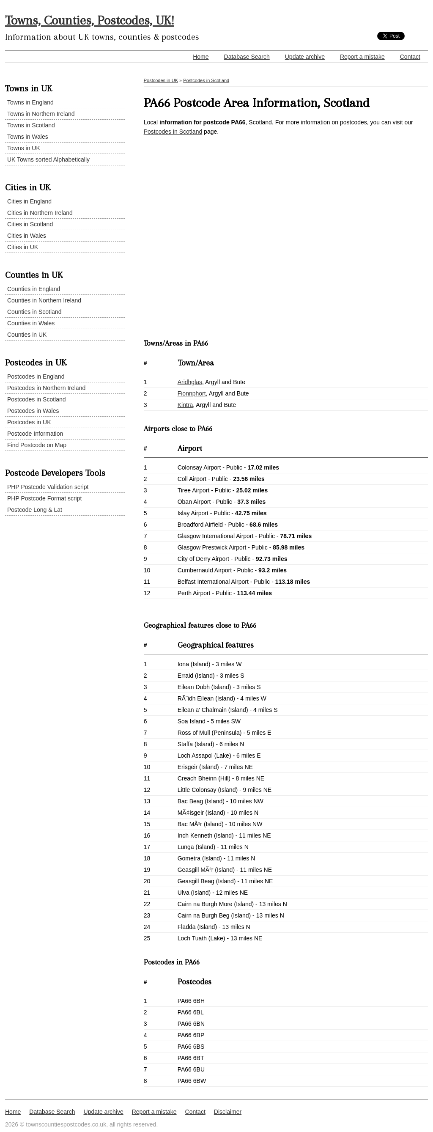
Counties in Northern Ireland (44, 300)
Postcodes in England (35, 376)
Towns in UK (23, 148)
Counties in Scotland (34, 311)
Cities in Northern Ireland (40, 212)
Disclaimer (227, 1111)
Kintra (185, 404)
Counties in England (33, 289)
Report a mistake (362, 56)
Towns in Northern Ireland (41, 113)
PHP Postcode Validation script (47, 487)
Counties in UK (27, 334)
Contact (410, 56)
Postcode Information (35, 433)
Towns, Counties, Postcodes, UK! (89, 20)
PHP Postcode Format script (44, 498)
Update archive (305, 56)
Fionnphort (192, 393)
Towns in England (30, 102)
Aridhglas (190, 382)
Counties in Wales (31, 323)
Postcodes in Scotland (36, 399)
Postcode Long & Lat (34, 509)
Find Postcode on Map (36, 445)
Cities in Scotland (30, 224)
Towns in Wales (27, 136)
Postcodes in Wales (33, 410)
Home (200, 56)
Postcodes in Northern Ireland (46, 388)
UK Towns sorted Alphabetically (48, 159)
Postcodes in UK (29, 422)
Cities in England (29, 201)
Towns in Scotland (31, 125)
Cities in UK (22, 247)
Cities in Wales (26, 235)
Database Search (247, 56)
